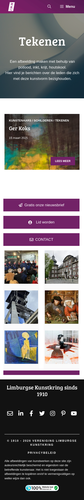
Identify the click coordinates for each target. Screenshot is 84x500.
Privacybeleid (42, 452)
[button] (49, 6)
